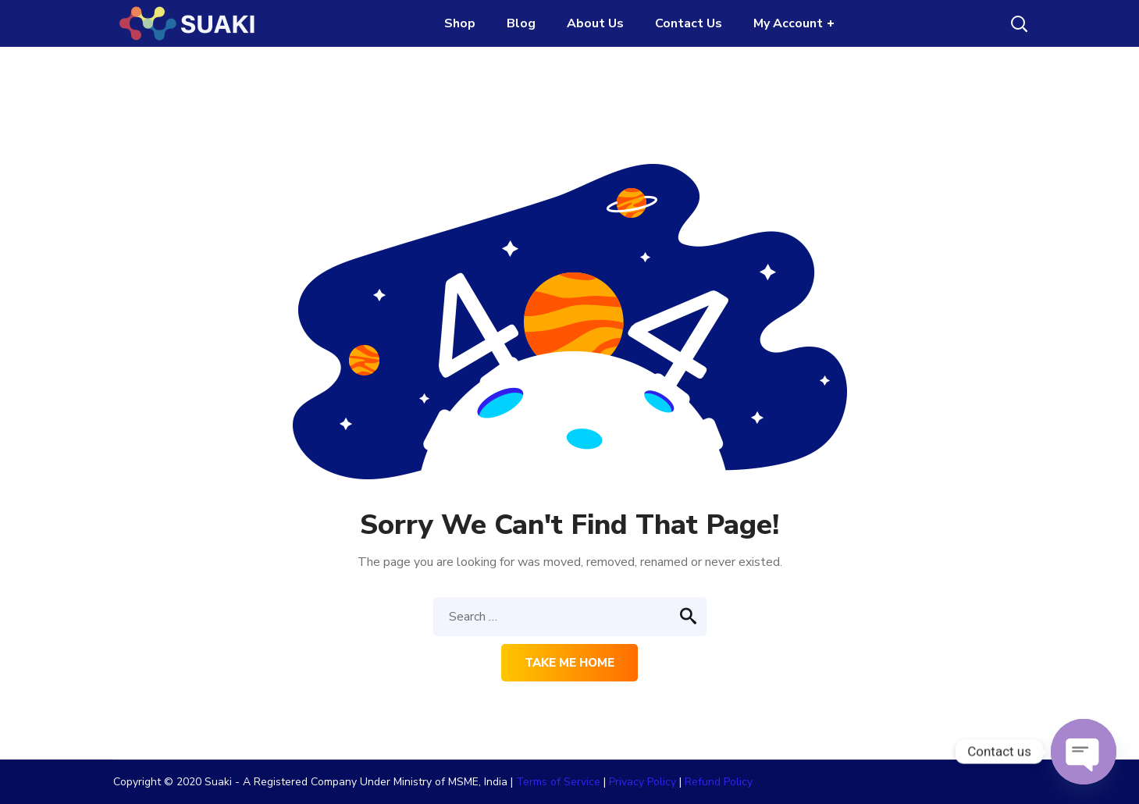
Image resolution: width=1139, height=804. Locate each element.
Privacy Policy (642, 781)
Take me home (569, 663)
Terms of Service (558, 781)
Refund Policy (719, 781)
